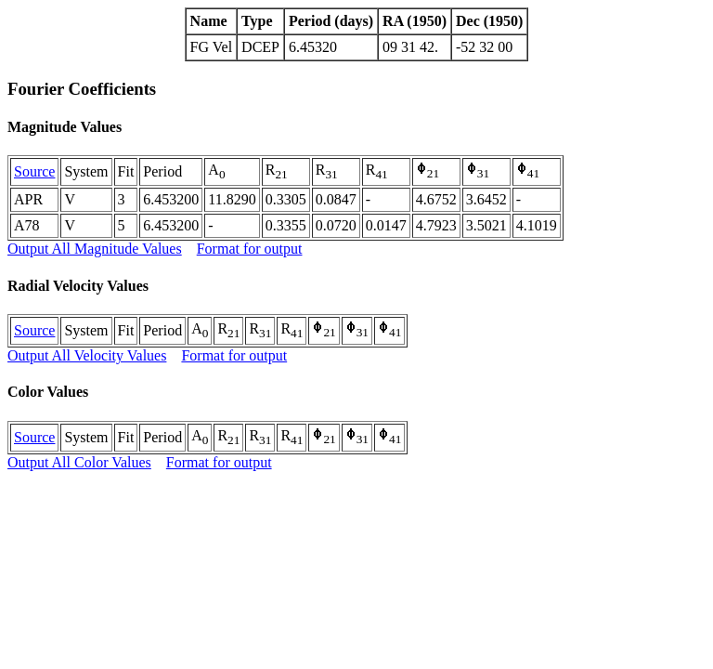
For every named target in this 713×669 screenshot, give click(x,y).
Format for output (250, 248)
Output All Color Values (79, 462)
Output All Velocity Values (86, 355)
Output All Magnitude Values (94, 248)
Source (34, 171)
